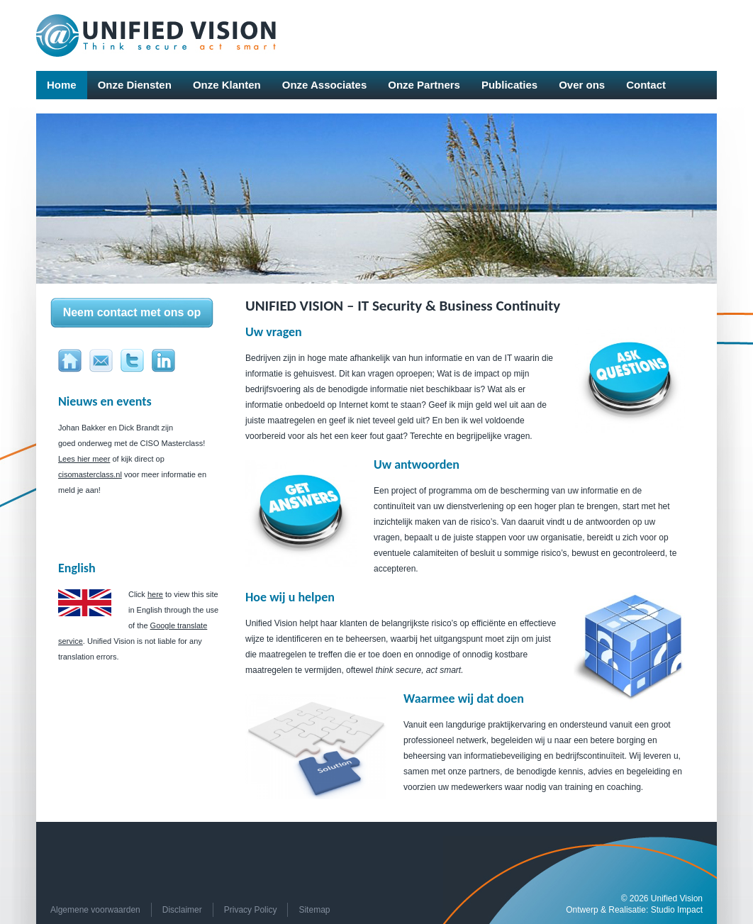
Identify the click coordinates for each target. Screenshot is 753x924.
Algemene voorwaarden (95, 910)
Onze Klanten (227, 85)
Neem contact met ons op (132, 312)
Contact (646, 85)
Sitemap (314, 910)
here (155, 594)
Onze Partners (424, 85)
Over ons (582, 85)
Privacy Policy (250, 910)
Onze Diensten (135, 85)
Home (62, 85)
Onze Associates (324, 85)
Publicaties (509, 85)
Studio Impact (677, 910)
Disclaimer (182, 910)
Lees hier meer (84, 459)
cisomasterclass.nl (90, 474)
